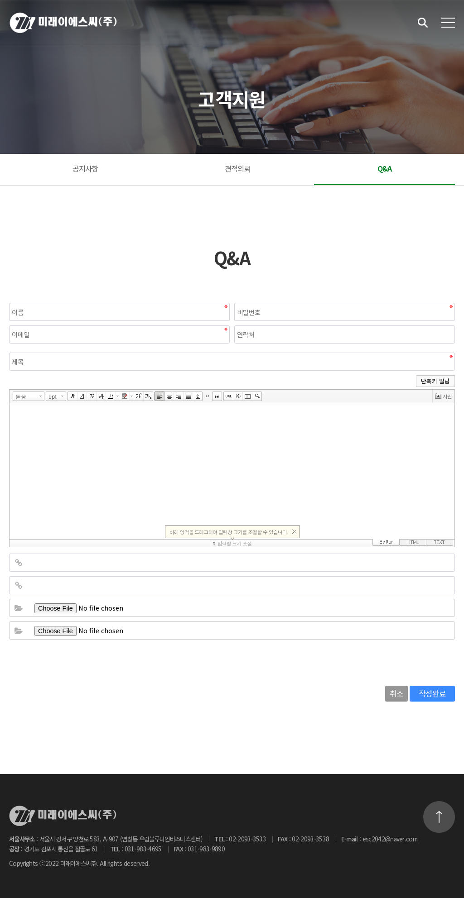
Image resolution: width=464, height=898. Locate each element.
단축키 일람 (435, 381)
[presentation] (78, 661)
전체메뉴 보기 (448, 23)
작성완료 (432, 693)
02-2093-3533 (247, 838)
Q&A (384, 168)
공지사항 (85, 168)
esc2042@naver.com (390, 838)
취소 (396, 693)
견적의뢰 (238, 168)
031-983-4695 (143, 848)
